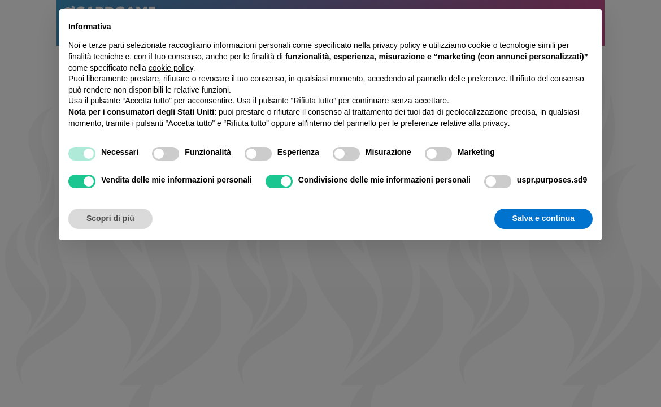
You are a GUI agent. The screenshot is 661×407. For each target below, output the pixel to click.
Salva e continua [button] (543, 218)
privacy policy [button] (396, 45)
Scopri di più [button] (110, 218)
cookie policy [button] (171, 67)
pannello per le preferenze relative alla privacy (427, 123)
